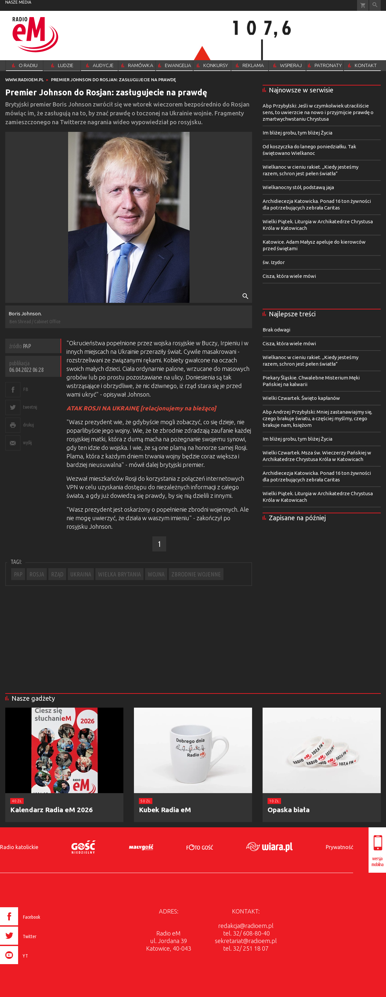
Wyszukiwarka (375, 5)
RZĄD (57, 574)
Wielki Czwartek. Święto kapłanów (301, 398)
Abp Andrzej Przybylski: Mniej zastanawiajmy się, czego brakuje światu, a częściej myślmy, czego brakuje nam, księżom (317, 418)
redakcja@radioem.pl (245, 925)
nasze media (18, 2)
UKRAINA (80, 574)
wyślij (27, 442)
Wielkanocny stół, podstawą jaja (298, 187)
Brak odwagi (276, 329)
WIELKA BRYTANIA (119, 574)
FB (25, 389)
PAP (18, 574)
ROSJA (36, 574)
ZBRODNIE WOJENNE (196, 574)
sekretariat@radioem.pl (246, 940)
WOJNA (156, 574)
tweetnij (30, 407)
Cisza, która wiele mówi (289, 276)
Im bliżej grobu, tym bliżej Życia (297, 132)
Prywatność (339, 847)
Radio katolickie (19, 847)
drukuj (28, 424)
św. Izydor (274, 262)
